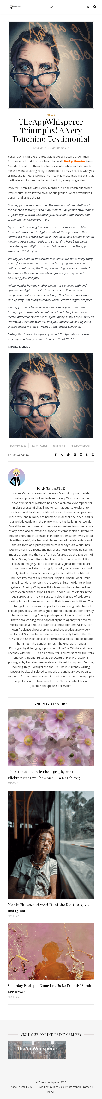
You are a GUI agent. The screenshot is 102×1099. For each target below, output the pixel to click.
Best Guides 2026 (54, 1087)
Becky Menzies (18, 445)
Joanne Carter (39, 445)
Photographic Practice (78, 1087)
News (51, 114)
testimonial (59, 445)
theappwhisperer (80, 445)
